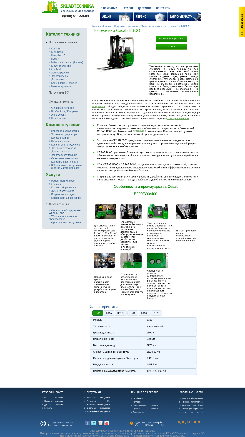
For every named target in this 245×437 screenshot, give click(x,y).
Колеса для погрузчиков (192, 409)
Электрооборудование (64, 154)
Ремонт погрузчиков (63, 180)
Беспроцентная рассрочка (66, 197)
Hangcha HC (58, 55)
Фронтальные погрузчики (66, 222)
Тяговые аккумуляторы (64, 134)
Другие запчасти (60, 151)
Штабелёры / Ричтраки (64, 111)
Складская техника (61, 101)
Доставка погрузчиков (53, 404)
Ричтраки (137, 402)
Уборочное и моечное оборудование (63, 218)
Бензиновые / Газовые (64, 82)
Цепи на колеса (60, 141)
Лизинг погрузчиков (62, 190)
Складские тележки (62, 107)
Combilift (56, 69)
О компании (109, 8)
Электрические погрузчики (98, 404)
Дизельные (57, 79)
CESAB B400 (139, 131)
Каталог (127, 8)
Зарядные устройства (63, 148)
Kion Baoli (57, 51)
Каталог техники (63, 34)
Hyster (55, 58)
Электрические (60, 76)
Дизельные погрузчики (98, 408)
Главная (96, 26)
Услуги (53, 174)
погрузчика (98, 106)
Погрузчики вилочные (63, 42)
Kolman (55, 48)
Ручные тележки (145, 409)
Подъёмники (58, 118)
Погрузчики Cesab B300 (176, 26)
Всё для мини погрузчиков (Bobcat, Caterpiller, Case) (65, 166)
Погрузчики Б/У (59, 92)
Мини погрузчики (61, 86)
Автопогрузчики (60, 72)
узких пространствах (177, 118)
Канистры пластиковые (64, 161)
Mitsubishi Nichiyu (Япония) (67, 62)
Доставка (145, 8)
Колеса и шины (60, 137)
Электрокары (58, 114)
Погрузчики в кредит (63, 194)
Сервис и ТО (58, 184)
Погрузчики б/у (98, 401)
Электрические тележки (145, 405)
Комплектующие (63, 125)
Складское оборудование (65, 211)
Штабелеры (138, 398)
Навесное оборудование (65, 130)
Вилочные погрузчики (98, 398)
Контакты (163, 8)
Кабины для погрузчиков (65, 144)
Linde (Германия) (61, 65)
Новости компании (53, 401)
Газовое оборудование (64, 187)
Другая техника (59, 204)
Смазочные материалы (64, 158)
